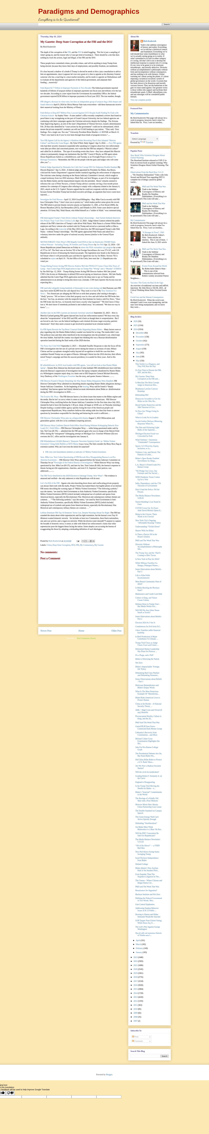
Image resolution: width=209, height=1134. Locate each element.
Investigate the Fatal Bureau (51, 199)
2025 (136, 325)
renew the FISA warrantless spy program (96, 247)
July (138, 353)
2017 (136, 981)
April (138, 940)
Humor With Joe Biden (144, 531)
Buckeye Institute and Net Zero (147, 894)
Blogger (109, 1075)
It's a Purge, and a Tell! (144, 655)
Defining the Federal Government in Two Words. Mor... (148, 899)
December (140, 333)
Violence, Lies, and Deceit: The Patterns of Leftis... (147, 453)
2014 (136, 993)
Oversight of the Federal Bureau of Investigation (73, 463)
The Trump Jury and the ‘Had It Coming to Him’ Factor (147, 554)
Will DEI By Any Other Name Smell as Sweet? (147, 611)
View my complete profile (140, 100)
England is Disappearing (145, 782)
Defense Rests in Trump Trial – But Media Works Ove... (147, 605)
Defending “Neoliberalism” (146, 823)
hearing (86, 387)
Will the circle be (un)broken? (147, 772)
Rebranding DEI (141, 395)
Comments (137, 1041)
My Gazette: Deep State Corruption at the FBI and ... (147, 377)
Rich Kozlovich (149, 41)
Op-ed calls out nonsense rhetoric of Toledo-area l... (148, 934)
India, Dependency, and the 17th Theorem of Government (148, 484)
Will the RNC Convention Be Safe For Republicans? (147, 834)
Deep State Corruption (61, 545)
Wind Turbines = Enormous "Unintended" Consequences (147, 441)
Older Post (116, 630)
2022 (136, 961)
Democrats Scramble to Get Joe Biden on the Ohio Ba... (147, 400)
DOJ (79, 52)
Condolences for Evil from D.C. (148, 626)
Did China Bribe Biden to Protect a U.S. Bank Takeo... (148, 761)
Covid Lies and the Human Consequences (146, 297)
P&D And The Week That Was (147, 722)
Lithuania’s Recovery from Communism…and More (146, 733)
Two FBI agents (115, 143)
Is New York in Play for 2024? (147, 559)
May (138, 361)
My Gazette (99, 545)
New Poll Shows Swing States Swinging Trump (147, 853)
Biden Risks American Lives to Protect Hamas (147, 699)
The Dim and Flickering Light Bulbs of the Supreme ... (147, 428)
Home (81, 630)
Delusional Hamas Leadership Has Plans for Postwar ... (147, 650)
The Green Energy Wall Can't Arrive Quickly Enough (147, 818)
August (139, 349)
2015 (136, 989)
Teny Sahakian (107, 291)
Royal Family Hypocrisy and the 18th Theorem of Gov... (148, 406)
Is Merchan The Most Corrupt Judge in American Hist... (147, 384)
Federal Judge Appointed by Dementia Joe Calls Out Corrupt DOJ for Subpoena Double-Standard (79, 167)
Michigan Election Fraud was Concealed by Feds (147, 435)
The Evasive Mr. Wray (49, 397)
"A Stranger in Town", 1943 (153, 232)
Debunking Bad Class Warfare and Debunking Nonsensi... (147, 674)
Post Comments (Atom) (86, 638)
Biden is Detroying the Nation (147, 659)
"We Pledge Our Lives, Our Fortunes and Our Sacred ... (147, 472)
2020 (136, 969)
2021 (136, 965)
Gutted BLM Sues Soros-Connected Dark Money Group (148, 727)
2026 (136, 321)
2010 (136, 1009)
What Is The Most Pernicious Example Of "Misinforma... (147, 692)
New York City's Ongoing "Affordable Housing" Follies (148, 521)
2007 (136, 1021)
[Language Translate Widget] (144, 139)
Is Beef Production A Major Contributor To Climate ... (146, 638)
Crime (49, 545)
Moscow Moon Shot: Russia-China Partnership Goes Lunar (148, 805)
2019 (136, 973)
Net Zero (138, 663)
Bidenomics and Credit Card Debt (148, 594)
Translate (146, 142)
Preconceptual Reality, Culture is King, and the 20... (148, 717)
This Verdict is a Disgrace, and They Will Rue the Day (147, 365)
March (138, 944)
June (138, 357)
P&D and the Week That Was (153, 203)
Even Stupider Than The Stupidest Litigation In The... (147, 875)
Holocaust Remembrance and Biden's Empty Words (147, 686)
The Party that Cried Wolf (50, 346)
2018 (136, 977)
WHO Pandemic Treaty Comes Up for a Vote (147, 478)
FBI (69, 52)
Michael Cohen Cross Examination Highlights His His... (147, 741)
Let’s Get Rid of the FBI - (50, 483)
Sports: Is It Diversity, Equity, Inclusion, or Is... (147, 447)
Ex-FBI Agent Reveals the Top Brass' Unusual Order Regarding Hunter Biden (71, 329)
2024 (136, 329)
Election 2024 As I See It (145, 623)
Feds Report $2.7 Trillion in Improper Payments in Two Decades (65, 88)
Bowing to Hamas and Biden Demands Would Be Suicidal (147, 915)
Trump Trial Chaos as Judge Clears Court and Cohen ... (146, 644)
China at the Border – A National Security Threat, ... (148, 705)
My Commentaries (139, 113)
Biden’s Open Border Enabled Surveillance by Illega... (147, 459)
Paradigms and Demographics (88, 11)
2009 (136, 1013)
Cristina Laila (70, 221)
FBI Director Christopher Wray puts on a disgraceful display (64, 418)
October (139, 341)
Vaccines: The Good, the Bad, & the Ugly (146, 283)
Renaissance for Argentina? (146, 890)
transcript (63, 229)
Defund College (141, 864)
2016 (136, 985)
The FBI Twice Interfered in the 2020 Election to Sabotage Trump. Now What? (71, 476)
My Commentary (86, 545)
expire (53, 258)
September (140, 345)
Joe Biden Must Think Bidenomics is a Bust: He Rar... (148, 828)
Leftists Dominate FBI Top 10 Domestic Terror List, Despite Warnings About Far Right (74, 513)
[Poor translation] (10, 1093)
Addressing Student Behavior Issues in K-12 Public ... (147, 909)
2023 (136, 957)
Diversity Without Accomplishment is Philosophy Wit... (148, 546)
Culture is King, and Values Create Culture (146, 599)
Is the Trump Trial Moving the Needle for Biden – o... (147, 787)
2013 (136, 997)
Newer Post (45, 630)
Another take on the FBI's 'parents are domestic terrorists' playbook (66, 313)
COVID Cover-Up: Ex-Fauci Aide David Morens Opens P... (148, 509)
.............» (44, 360)
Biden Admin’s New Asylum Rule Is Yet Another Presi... (147, 869)
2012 (136, 1001)
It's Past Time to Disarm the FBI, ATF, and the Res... (148, 371)
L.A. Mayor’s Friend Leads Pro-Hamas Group (148, 466)
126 (101, 258)
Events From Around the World (154, 266)
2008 (136, 1017)
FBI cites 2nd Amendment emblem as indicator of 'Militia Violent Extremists (75, 452)
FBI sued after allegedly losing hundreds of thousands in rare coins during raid (71, 288)
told (99, 132)
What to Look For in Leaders (146, 417)
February (139, 948)
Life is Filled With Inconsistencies (142, 576)
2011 (136, 1005)
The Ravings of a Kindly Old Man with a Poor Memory (146, 799)
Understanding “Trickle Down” (147, 527)
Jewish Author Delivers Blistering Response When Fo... (148, 422)
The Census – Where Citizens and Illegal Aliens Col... (148, 881)
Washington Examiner (66, 376)
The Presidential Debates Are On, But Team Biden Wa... (148, 754)
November (140, 337)
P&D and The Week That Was (154, 187)
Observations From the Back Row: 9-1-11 (147, 172)
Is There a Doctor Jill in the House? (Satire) (146, 535)
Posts (135, 1037)
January (139, 952)
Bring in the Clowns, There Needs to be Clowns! (146, 515)
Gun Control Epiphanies (145, 904)
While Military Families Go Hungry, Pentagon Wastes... (147, 564)
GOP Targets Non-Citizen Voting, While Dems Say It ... (148, 922)
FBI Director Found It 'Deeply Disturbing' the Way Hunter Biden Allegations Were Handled (76, 381)
